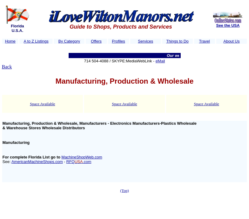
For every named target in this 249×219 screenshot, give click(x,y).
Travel (204, 41)
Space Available (42, 104)
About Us (231, 41)
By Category (69, 41)
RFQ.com (78, 161)
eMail (160, 61)
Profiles (118, 41)
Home (10, 41)
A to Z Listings (36, 41)
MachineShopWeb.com (81, 157)
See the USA (228, 25)
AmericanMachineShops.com (37, 161)
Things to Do (177, 41)
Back (7, 66)
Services (145, 41)
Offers (96, 41)
